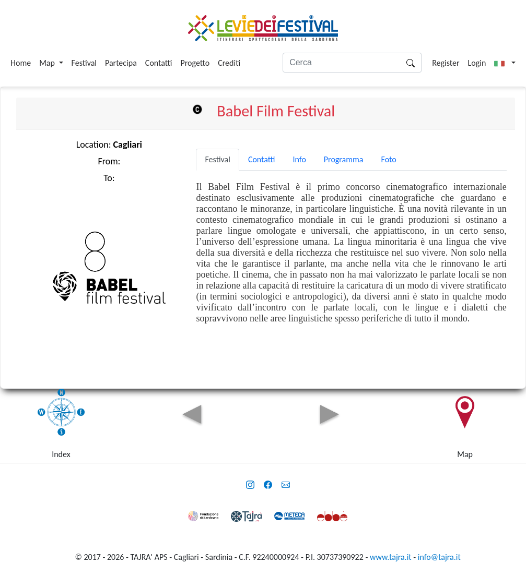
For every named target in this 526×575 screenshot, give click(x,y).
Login (477, 63)
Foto (388, 159)
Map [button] (47, 63)
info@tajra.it (439, 557)
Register (445, 63)
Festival (84, 63)
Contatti (158, 63)
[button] (505, 63)
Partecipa (121, 63)
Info (299, 159)
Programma (344, 159)
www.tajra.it (391, 557)
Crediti (229, 63)
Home (20, 63)
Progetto (194, 63)
